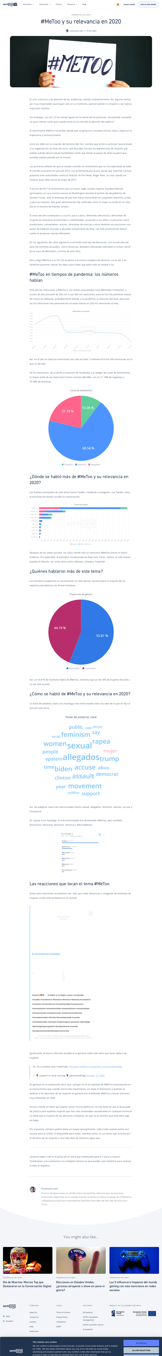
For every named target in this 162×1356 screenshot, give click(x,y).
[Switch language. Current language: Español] (119, 4)
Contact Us (34, 1317)
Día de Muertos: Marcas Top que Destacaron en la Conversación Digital (27, 1284)
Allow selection (141, 1333)
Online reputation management (90, 1318)
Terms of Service (63, 1312)
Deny (141, 1340)
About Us (33, 1312)
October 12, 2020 (95, 1075)
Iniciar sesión (129, 4)
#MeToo (84, 1066)
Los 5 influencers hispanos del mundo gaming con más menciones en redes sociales (133, 1286)
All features (88, 1312)
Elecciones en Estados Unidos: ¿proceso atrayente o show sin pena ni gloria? (80, 1286)
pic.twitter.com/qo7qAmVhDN (106, 1066)
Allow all (141, 1326)
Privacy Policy (61, 1317)
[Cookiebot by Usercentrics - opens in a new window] (16, 1351)
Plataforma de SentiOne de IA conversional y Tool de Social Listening (10, 4)
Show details (130, 1351)
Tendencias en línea (81, 15)
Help (8, 1316)
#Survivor (74, 1066)
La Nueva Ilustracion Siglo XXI (76, 1036)
